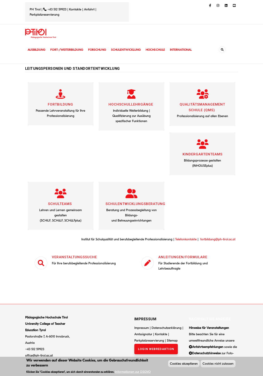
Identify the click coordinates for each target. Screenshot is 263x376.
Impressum (141, 328)
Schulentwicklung (130, 49)
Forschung (100, 49)
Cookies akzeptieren (184, 364)
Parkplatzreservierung (44, 15)
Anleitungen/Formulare (182, 257)
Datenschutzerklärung (166, 328)
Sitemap (172, 340)
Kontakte (75, 9)
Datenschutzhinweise (206, 353)
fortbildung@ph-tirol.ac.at (217, 239)
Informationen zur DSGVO (133, 372)
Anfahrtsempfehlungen (207, 347)
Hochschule (161, 49)
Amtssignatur (143, 334)
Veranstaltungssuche (74, 257)
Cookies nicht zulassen (218, 364)
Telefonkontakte (186, 239)
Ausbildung (37, 49)
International (187, 49)
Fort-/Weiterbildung (68, 49)
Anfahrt (89, 9)
